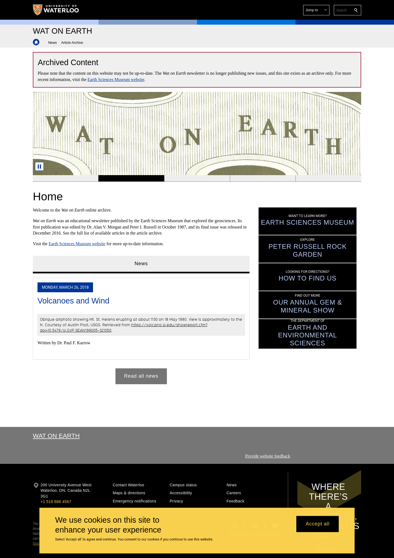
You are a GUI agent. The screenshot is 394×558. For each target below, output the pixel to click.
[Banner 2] (131, 178)
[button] (316, 10)
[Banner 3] (197, 178)
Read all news (141, 376)
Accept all (317, 524)
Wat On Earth (56, 435)
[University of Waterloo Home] (56, 9)
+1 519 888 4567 (55, 501)
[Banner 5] (328, 178)
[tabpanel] (141, 328)
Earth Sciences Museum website (116, 79)
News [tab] (141, 263)
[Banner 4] (263, 178)
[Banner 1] (65, 178)
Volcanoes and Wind (73, 300)
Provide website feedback (267, 456)
